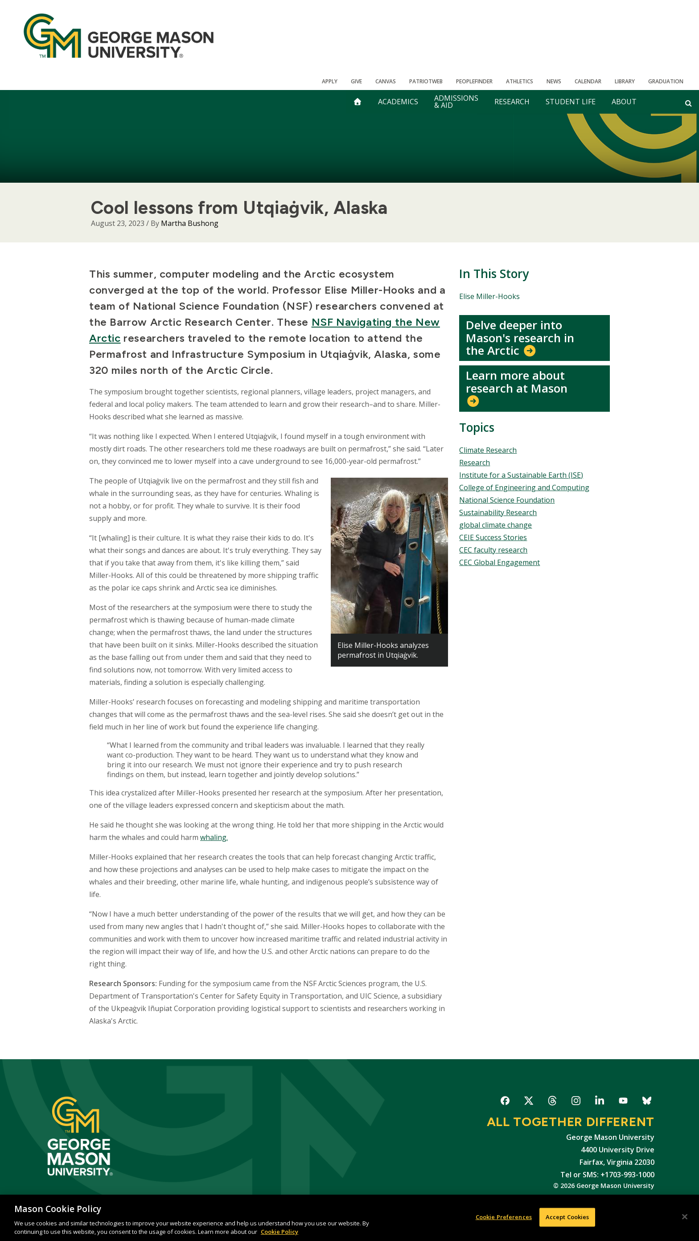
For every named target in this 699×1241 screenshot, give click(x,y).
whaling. (214, 837)
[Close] (685, 1217)
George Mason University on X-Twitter (528, 1102)
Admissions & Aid (456, 101)
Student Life (571, 101)
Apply (329, 81)
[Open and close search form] (688, 102)
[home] (357, 102)
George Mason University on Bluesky (646, 1102)
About (624, 101)
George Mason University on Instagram (576, 1102)
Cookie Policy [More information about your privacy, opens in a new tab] (279, 1232)
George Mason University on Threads (552, 1102)
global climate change (495, 525)
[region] (349, 1218)
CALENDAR (588, 81)
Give (356, 81)
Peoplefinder (474, 81)
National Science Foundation (507, 500)
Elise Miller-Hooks (489, 296)
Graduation (665, 81)
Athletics (519, 81)
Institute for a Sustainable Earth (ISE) (521, 475)
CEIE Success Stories (493, 537)
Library (625, 81)
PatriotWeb (426, 81)
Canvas (385, 81)
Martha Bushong (189, 223)
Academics (398, 101)
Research (512, 101)
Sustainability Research (498, 512)
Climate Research (488, 450)
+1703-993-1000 (627, 1175)
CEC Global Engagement (499, 562)
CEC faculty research (493, 550)
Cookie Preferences (504, 1217)
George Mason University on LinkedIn (599, 1102)
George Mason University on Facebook (505, 1102)
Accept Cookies (567, 1217)
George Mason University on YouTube (623, 1102)
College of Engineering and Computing (524, 487)
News (554, 81)
